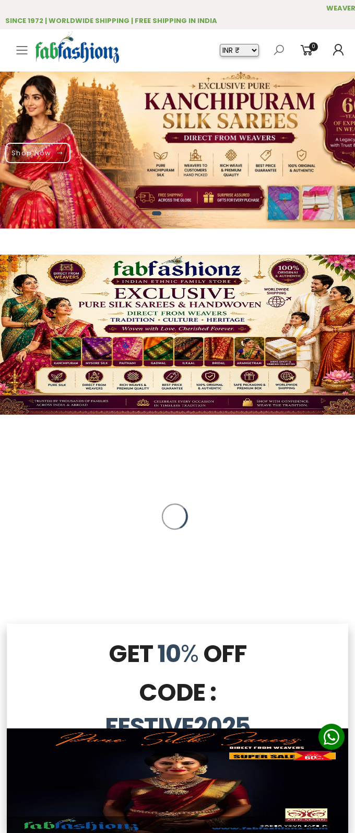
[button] (156, 213)
